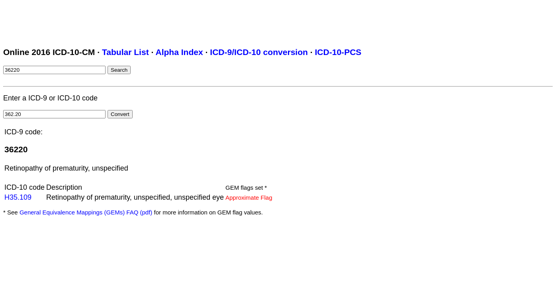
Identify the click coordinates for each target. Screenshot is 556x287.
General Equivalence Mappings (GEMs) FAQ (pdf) (86, 212)
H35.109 (17, 197)
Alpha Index (179, 52)
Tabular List (125, 52)
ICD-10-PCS (338, 52)
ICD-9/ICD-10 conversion (259, 52)
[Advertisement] (148, 21)
